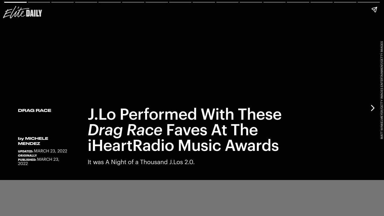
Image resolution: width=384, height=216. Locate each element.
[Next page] (372, 108)
